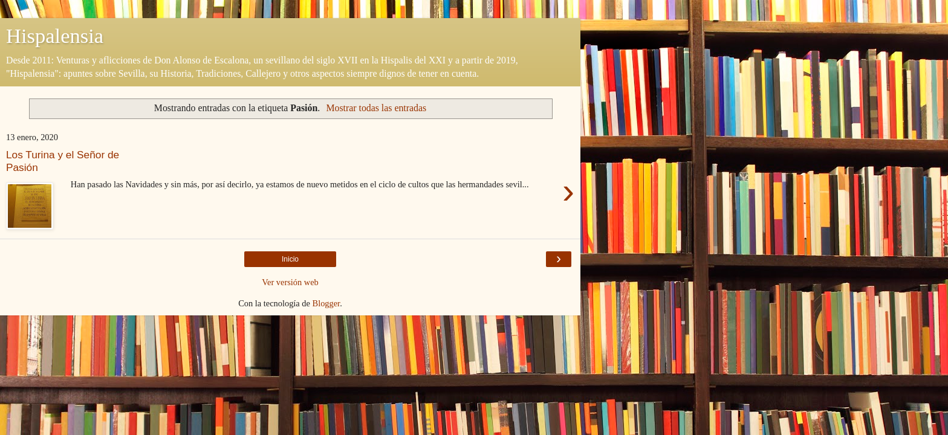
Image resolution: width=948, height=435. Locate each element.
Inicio (290, 259)
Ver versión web (290, 282)
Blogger (326, 303)
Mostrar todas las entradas (376, 108)
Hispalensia (54, 35)
